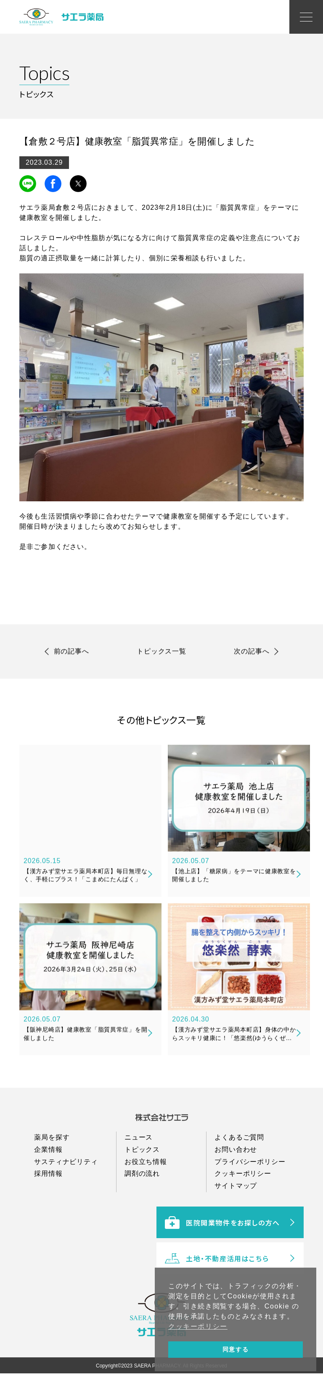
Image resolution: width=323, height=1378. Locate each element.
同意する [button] (235, 1349)
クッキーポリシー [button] (198, 1326)
